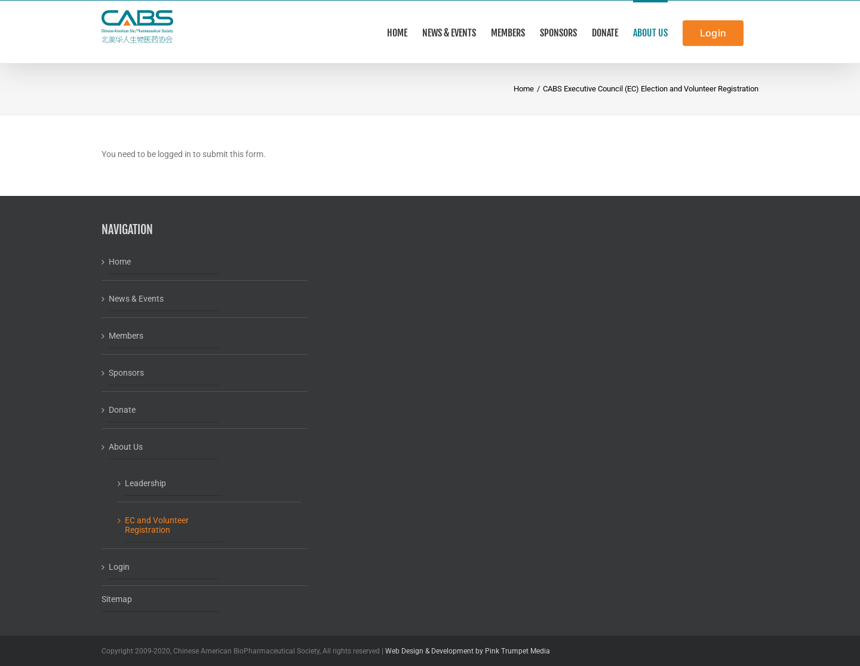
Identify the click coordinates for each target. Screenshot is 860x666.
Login (119, 567)
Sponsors (126, 372)
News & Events (136, 298)
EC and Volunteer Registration (157, 525)
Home (120, 261)
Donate (122, 410)
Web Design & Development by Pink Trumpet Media (467, 651)
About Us (126, 447)
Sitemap (117, 599)
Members (126, 335)
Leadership (145, 483)
